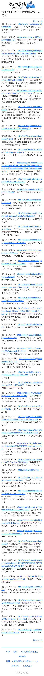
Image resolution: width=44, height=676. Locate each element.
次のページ (38, 21)
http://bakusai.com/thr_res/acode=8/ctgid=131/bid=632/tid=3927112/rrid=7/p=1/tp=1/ (21, 311)
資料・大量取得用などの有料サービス (22, 661)
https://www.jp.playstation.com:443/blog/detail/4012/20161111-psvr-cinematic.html (21, 446)
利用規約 (22, 656)
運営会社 (15, 666)
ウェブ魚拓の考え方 (29, 652)
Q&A (15, 652)
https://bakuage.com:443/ (28, 470)
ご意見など (27, 666)
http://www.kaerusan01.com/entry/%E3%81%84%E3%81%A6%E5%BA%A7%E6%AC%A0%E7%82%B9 (21, 563)
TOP (8, 652)
